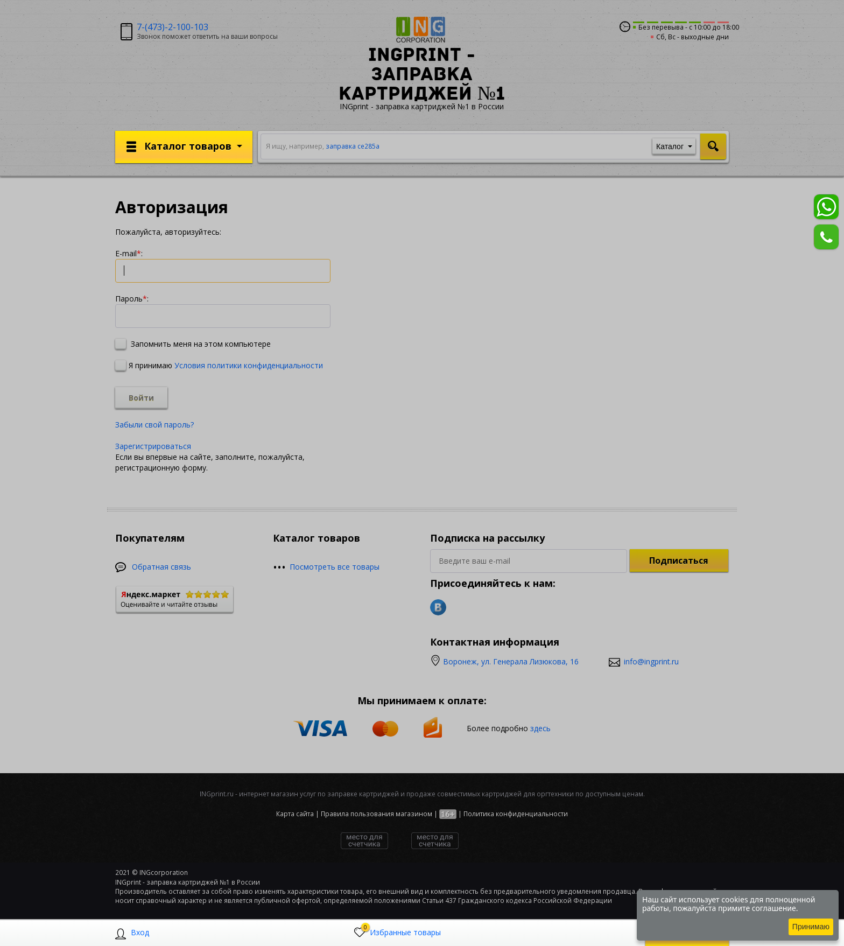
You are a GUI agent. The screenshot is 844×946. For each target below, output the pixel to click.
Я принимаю (219, 365)
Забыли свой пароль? (154, 424)
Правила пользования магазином (376, 813)
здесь (540, 728)
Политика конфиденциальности (515, 813)
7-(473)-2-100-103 (172, 27)
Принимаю (810, 926)
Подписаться (678, 560)
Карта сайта (295, 813)
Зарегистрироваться (153, 446)
